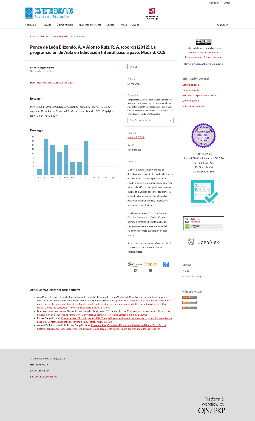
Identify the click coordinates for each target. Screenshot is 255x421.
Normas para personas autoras (199, 95)
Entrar (227, 2)
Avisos (123, 24)
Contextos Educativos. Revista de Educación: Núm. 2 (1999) (77, 307)
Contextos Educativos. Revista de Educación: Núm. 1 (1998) (79, 321)
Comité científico (191, 89)
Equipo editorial (191, 84)
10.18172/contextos (46, 376)
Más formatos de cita (140, 120)
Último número (65, 24)
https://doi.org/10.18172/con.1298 (55, 82)
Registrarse (214, 2)
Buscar (110, 24)
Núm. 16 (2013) (61, 36)
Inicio (32, 36)
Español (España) (191, 276)
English (186, 271)
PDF (134, 66)
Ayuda (136, 24)
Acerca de (30, 24)
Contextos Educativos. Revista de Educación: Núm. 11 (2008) (115, 314)
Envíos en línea (190, 100)
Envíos (47, 24)
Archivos (44, 36)
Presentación (98, 325)
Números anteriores (90, 24)
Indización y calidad (193, 105)
